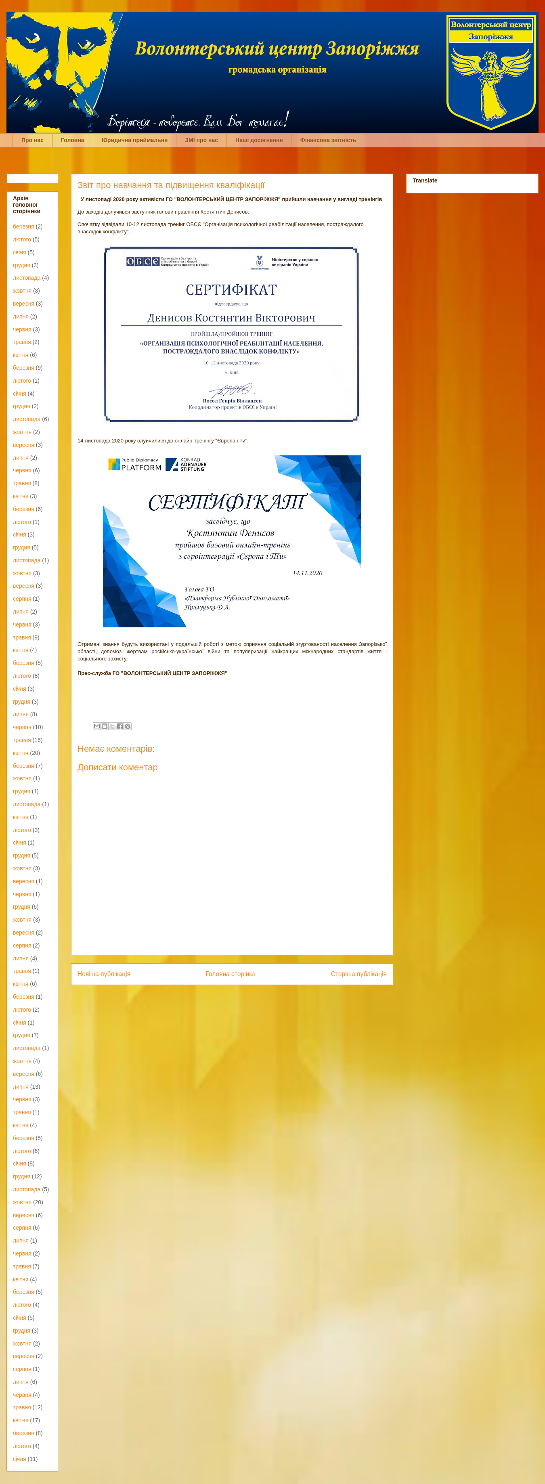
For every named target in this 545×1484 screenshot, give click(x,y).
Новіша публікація (104, 973)
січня (19, 252)
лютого (22, 239)
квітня (20, 355)
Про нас (32, 140)
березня (23, 226)
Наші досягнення (259, 140)
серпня (22, 598)
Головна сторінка (231, 973)
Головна (72, 140)
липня (21, 316)
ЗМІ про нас (201, 140)
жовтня (22, 290)
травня (22, 342)
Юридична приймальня (135, 140)
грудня (21, 265)
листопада (26, 278)
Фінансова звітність (328, 140)
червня (22, 329)
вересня (23, 303)
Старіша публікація (359, 973)
